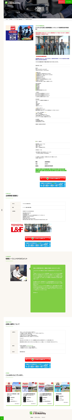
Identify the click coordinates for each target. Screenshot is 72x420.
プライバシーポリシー (37, 417)
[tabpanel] (19, 32)
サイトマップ (43, 417)
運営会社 (32, 417)
